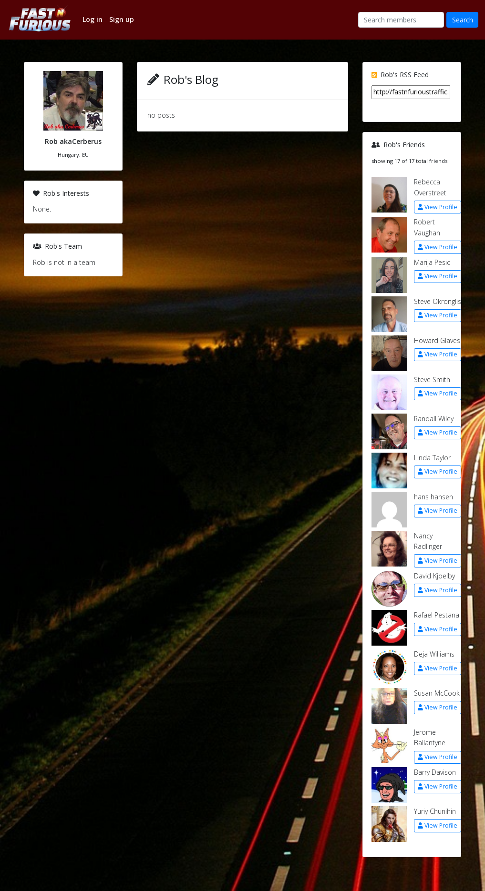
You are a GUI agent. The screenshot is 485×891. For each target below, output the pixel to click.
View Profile (437, 207)
